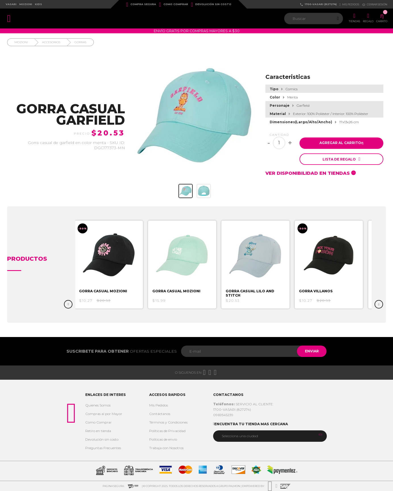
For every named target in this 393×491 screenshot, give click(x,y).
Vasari (11, 4)
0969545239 (223, 415)
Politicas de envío (163, 439)
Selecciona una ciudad (240, 436)
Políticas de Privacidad (167, 431)
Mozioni (25, 4)
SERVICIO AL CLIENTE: (243, 404)
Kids (38, 4)
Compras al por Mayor (103, 414)
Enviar (311, 351)
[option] (111, 265)
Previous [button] (68, 304)
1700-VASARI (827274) (318, 4)
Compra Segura (141, 4)
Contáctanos (159, 414)
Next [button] (379, 304)
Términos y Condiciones (168, 422)
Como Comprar (173, 4)
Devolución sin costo (211, 4)
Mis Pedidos (158, 405)
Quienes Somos (98, 405)
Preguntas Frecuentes (103, 448)
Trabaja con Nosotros (166, 448)
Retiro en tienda (98, 431)
